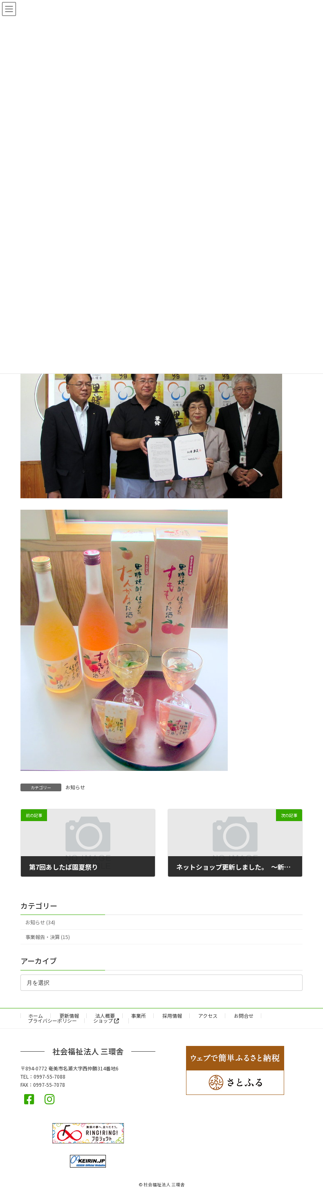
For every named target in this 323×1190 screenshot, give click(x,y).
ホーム (35, 1015)
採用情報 (172, 1015)
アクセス (208, 1015)
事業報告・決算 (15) (47, 937)
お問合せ (243, 1015)
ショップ (106, 1020)
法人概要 (105, 1015)
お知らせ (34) (40, 922)
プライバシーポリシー (52, 1020)
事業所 (138, 1015)
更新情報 (69, 1015)
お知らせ (75, 787)
